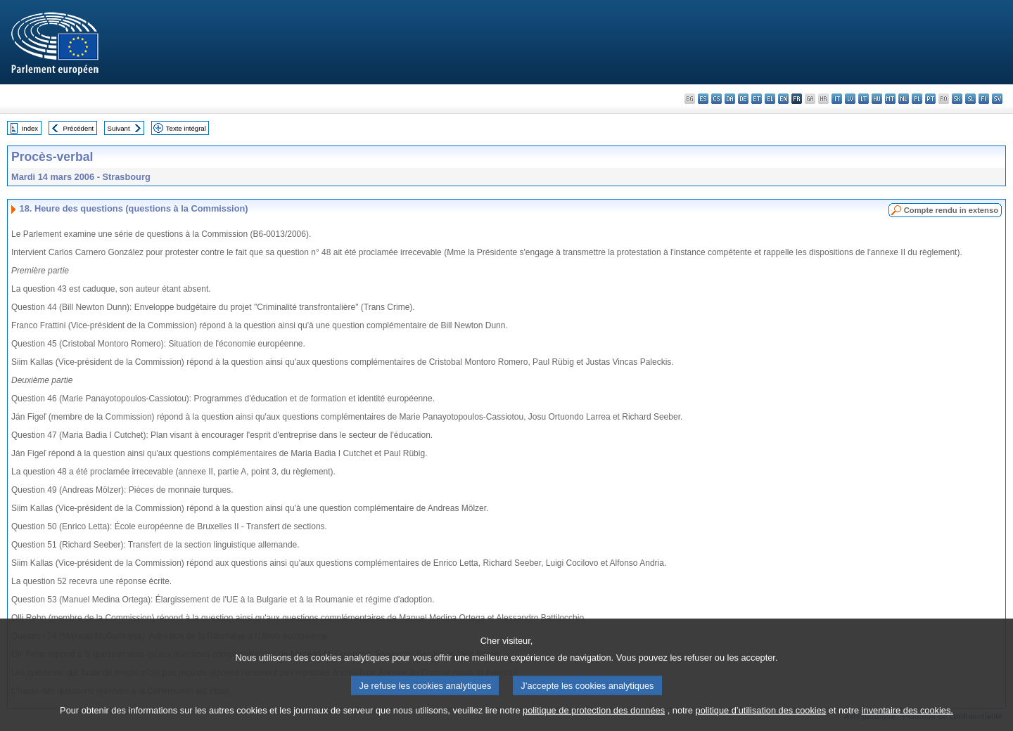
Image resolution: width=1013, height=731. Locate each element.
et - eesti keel (756, 98)
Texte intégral (186, 128)
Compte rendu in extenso (951, 210)
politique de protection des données (594, 721)
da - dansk (730, 98)
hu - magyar (877, 98)
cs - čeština (716, 98)
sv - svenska (997, 98)
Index (30, 128)
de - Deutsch (743, 98)
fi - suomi (984, 98)
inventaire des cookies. (907, 721)
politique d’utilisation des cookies (761, 721)
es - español (703, 98)
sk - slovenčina (957, 98)
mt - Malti (890, 98)
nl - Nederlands (903, 98)
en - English (783, 98)
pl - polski (917, 98)
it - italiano (837, 98)
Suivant (119, 128)
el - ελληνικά (770, 98)
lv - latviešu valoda (850, 98)
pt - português (930, 98)
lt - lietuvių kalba (863, 98)
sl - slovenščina (970, 98)
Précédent (78, 128)
